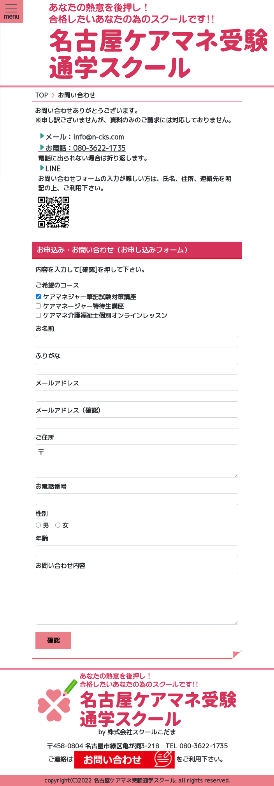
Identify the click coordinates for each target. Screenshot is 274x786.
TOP (41, 95)
